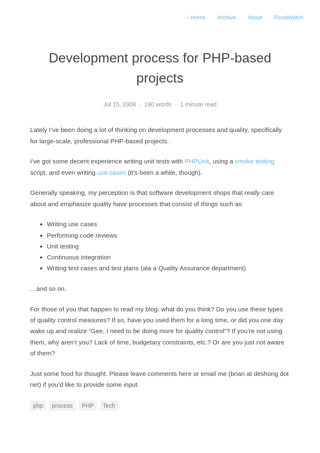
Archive (227, 17)
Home (195, 17)
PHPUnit (196, 161)
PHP (88, 405)
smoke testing (254, 161)
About (255, 17)
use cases (111, 172)
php (38, 405)
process (62, 405)
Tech (109, 405)
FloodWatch (288, 17)
